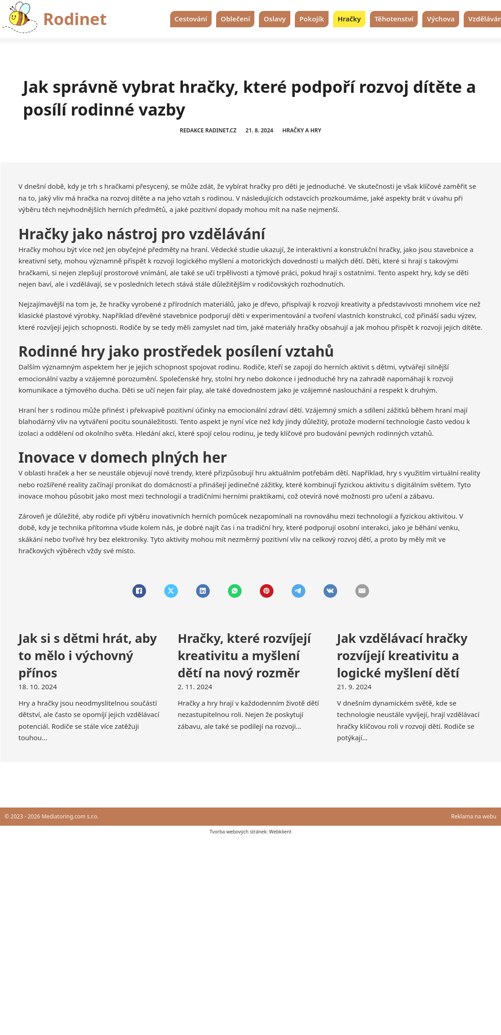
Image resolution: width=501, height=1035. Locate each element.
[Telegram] (298, 591)
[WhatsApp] (235, 591)
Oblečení (235, 18)
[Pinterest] (266, 591)
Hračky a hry (301, 130)
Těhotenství (393, 18)
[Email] (362, 591)
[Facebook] (139, 591)
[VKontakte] (330, 591)
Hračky (349, 18)
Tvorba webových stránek (237, 831)
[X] (171, 591)
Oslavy (274, 18)
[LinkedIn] (203, 591)
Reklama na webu (473, 816)
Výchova (441, 18)
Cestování (191, 18)
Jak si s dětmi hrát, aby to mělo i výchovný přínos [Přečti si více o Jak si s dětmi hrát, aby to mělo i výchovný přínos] (88, 655)
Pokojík (311, 18)
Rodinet (75, 19)
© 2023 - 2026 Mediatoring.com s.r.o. (52, 816)
